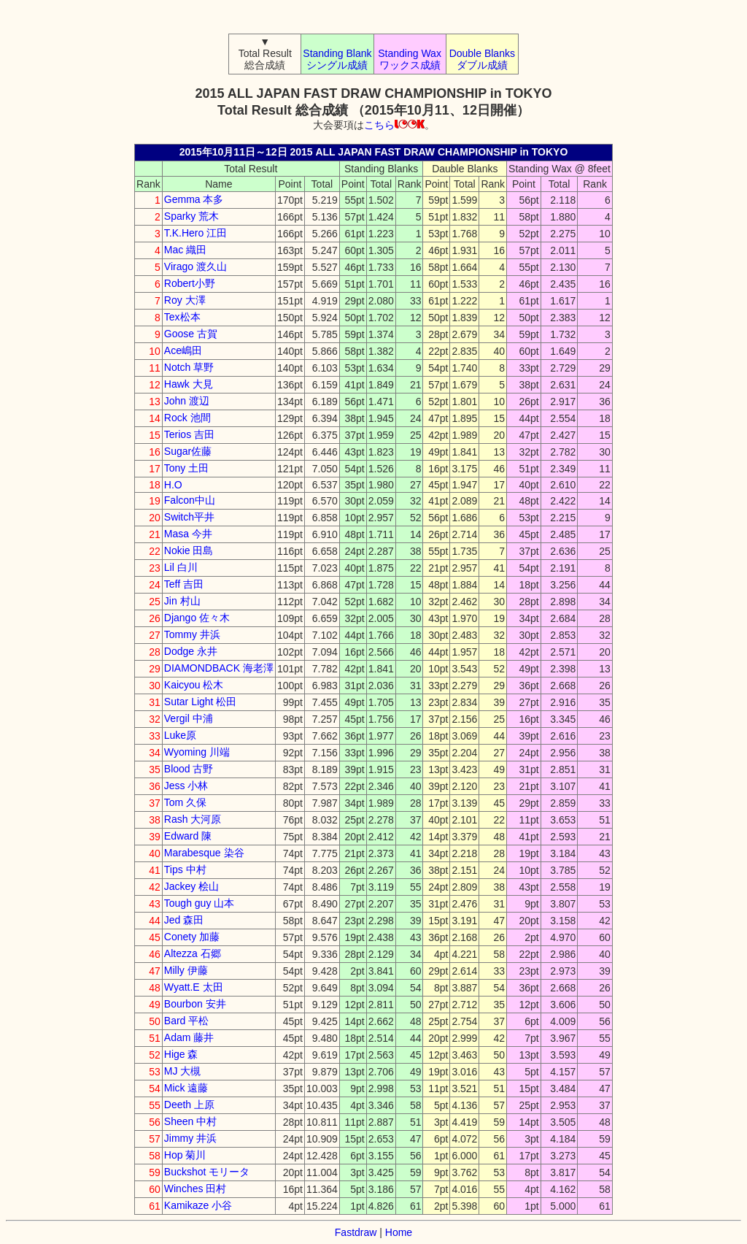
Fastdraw (356, 1232)
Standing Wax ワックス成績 (409, 59)
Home (398, 1232)
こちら (394, 125)
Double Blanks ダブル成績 (482, 59)
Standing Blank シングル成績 (337, 59)
